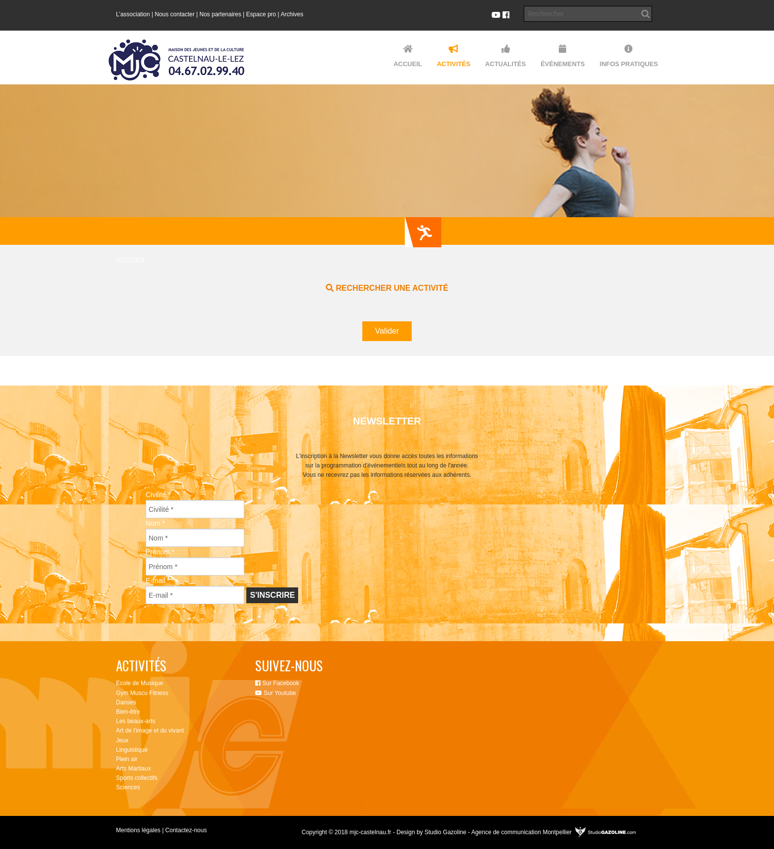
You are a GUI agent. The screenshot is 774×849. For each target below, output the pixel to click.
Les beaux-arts (135, 721)
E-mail (158, 580)
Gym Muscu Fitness (142, 693)
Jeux (122, 740)
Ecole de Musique (139, 683)
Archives (291, 14)
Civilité (158, 495)
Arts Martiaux (133, 768)
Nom (155, 523)
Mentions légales (138, 830)
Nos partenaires (220, 14)
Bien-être (128, 711)
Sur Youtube (275, 693)
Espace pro (261, 14)
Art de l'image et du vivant (150, 730)
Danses (126, 702)
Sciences (128, 787)
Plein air (126, 759)
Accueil (131, 260)
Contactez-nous (186, 830)
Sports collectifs (136, 777)
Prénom (160, 552)
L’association (133, 14)
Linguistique (132, 749)
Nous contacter (175, 14)
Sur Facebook (277, 683)
